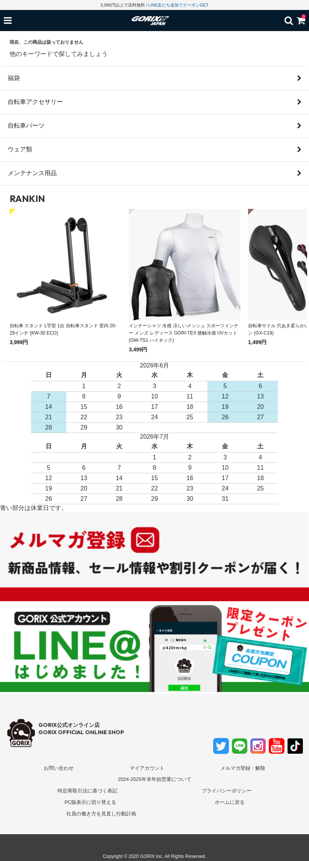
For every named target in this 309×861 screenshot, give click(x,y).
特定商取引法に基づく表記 (87, 791)
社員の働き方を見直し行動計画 (101, 814)
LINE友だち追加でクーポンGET (178, 5)
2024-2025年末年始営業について (154, 779)
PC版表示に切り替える (90, 802)
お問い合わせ (59, 768)
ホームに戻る (230, 802)
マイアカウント (147, 768)
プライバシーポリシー (226, 791)
